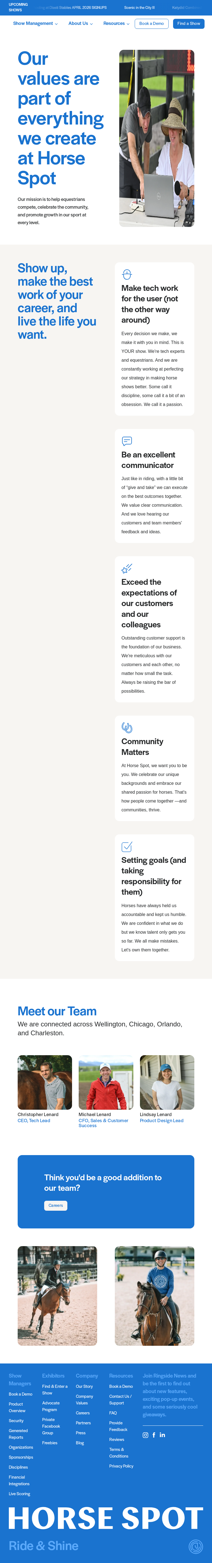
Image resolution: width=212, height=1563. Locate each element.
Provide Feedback (118, 1426)
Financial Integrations (19, 1480)
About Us (81, 23)
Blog (80, 1443)
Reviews (116, 1440)
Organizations (21, 1447)
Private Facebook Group (51, 1426)
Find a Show (188, 24)
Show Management (36, 23)
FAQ (113, 1413)
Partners (83, 1423)
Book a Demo (151, 24)
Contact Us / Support (120, 1400)
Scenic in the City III (143, 8)
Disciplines (18, 1467)
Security (16, 1421)
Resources (117, 23)
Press (81, 1433)
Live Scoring (19, 1494)
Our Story (84, 1387)
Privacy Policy (121, 1466)
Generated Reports (18, 1434)
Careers (56, 1206)
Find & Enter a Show (55, 1390)
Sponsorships (21, 1457)
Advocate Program (51, 1406)
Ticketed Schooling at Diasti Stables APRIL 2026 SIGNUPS (64, 8)
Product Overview (17, 1407)
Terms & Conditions (118, 1453)
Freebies (49, 1443)
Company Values (84, 1400)
